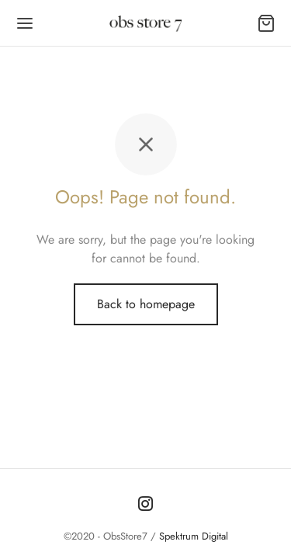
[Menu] (25, 23)
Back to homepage (146, 304)
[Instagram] (145, 504)
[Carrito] (266, 23)
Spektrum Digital (192, 536)
